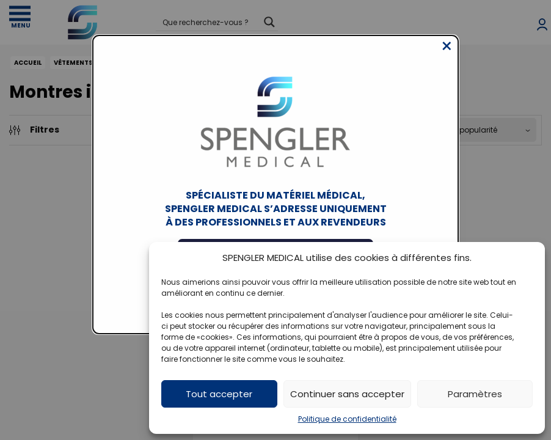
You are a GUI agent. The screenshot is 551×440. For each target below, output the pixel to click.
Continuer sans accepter (347, 393)
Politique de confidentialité (347, 419)
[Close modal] (446, 55)
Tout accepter (219, 393)
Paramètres (475, 393)
